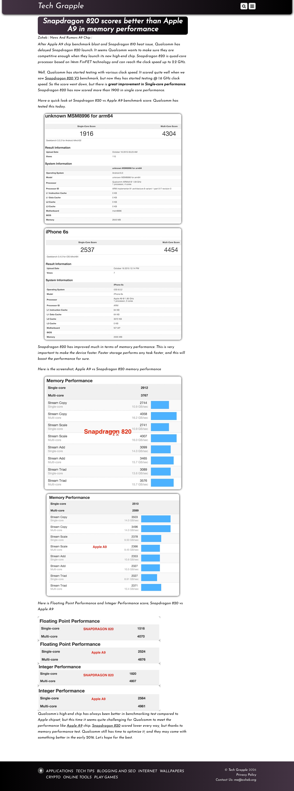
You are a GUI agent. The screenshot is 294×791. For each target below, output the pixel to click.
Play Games (106, 777)
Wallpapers (172, 771)
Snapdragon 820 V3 (62, 78)
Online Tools (77, 777)
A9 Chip (84, 37)
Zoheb (42, 37)
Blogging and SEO (116, 771)
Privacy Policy (246, 775)
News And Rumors (64, 37)
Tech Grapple (238, 770)
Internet (147, 771)
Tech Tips (85, 771)
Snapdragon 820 (106, 726)
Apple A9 (74, 726)
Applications (59, 771)
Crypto (53, 777)
